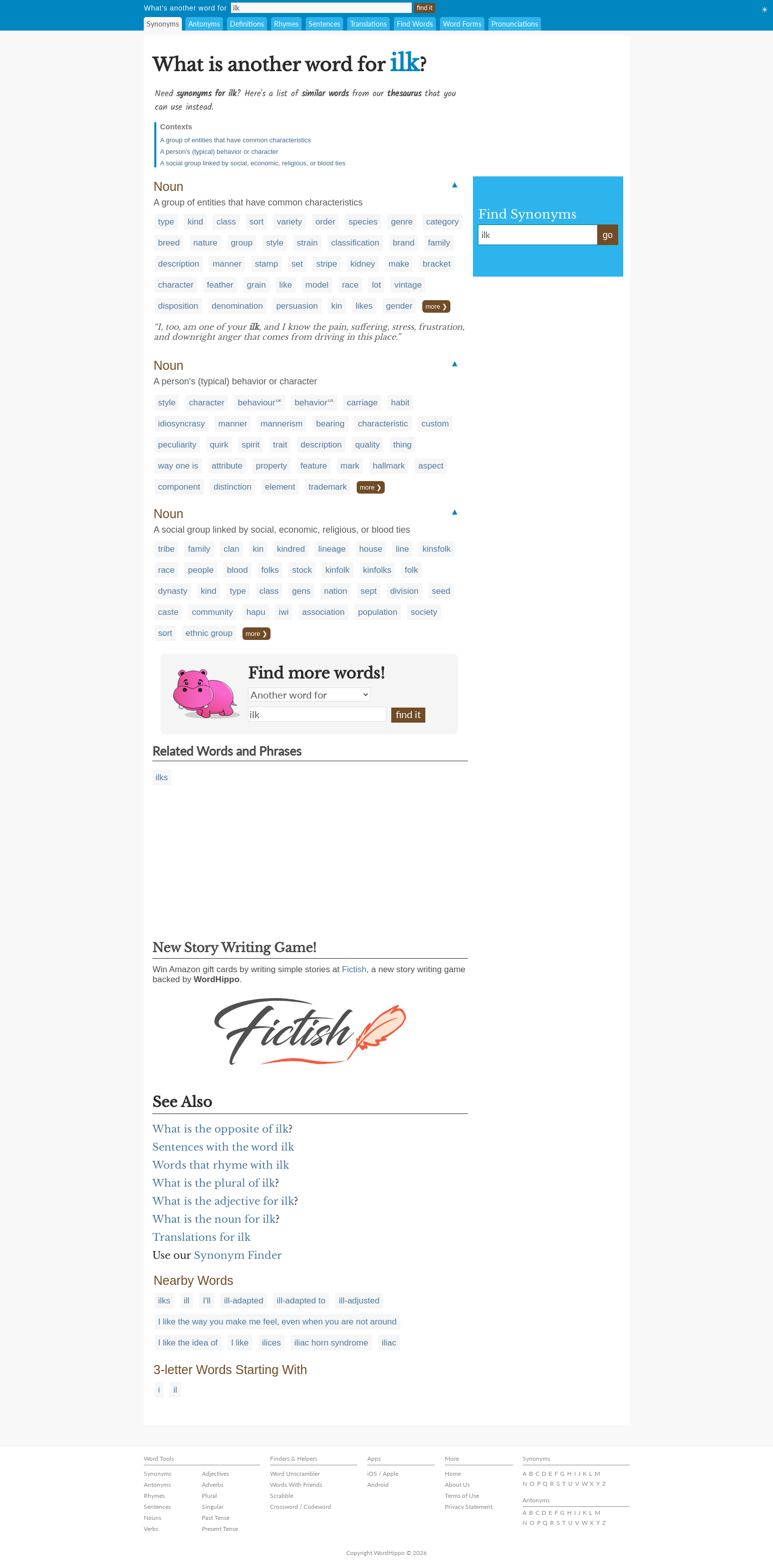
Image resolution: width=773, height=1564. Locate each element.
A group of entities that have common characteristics (235, 140)
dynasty (173, 591)
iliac (389, 1343)
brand (403, 243)
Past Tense (215, 1517)
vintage (408, 285)
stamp (266, 264)
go (608, 235)
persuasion (297, 306)
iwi (284, 612)
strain (307, 243)
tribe (166, 549)
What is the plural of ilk (213, 1183)
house (370, 549)
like (285, 285)
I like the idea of (188, 1343)
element (280, 487)
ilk (317, 714)
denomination (237, 306)
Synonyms (163, 24)
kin (336, 306)
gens (301, 591)
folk (411, 570)
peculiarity (177, 445)
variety (289, 222)
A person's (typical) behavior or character (219, 151)
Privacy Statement (468, 1506)
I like (239, 1343)
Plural (209, 1495)
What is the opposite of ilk (220, 1129)
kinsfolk (436, 549)
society (424, 612)
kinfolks (377, 570)
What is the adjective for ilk (223, 1201)
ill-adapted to (301, 1300)
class (226, 222)
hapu (256, 612)
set (297, 264)
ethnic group (209, 633)
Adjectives (215, 1473)
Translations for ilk (201, 1237)
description (178, 264)
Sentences (324, 24)
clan (231, 549)
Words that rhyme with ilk (220, 1165)
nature (205, 243)
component (179, 487)
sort (256, 222)
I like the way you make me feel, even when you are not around (277, 1321)
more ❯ (436, 306)
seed (441, 591)
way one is (178, 466)
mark (350, 466)
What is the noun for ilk (214, 1219)
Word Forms (462, 24)
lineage (332, 549)
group (241, 243)
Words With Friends (296, 1484)
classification (355, 243)
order (326, 222)
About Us (457, 1484)
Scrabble (281, 1495)
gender (399, 306)
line (402, 549)
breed (169, 243)
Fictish (354, 969)
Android (378, 1484)
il (175, 1390)
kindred (291, 549)
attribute (227, 466)
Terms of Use (462, 1495)
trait (280, 445)
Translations (368, 24)
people (200, 570)
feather (220, 285)
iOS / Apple (382, 1473)
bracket (437, 264)
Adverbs (212, 1484)
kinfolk (338, 570)
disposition (178, 306)
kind (195, 222)
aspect (430, 466)
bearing (330, 423)
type (166, 222)
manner (226, 264)
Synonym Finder (238, 1255)
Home (453, 1473)
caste (168, 612)
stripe (326, 264)
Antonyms (204, 24)
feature (314, 466)
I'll (207, 1300)
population (377, 612)
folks (270, 570)
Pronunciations (514, 24)
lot (376, 285)
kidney (363, 264)
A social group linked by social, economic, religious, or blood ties (253, 163)
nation (335, 591)
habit (400, 402)
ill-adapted (243, 1300)
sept (369, 591)
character (176, 285)
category (442, 222)
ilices (271, 1343)
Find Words (415, 24)
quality (367, 445)
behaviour (257, 402)
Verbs (151, 1528)
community (212, 612)
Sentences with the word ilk (223, 1147)
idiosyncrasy (181, 423)
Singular (212, 1506)
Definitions (247, 24)
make (398, 264)
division (404, 591)
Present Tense (220, 1528)
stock (302, 570)
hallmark (389, 466)
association (323, 612)
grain (256, 285)
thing (402, 445)
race (350, 285)
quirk (219, 445)
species (363, 222)
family (439, 243)
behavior (311, 402)
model (317, 285)
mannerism (282, 423)
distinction (232, 487)
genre (401, 222)
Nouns (152, 1517)
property (271, 466)
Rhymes (286, 24)
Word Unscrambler (295, 1473)
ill (186, 1300)
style (275, 243)
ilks (162, 777)
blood (237, 570)
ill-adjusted (359, 1300)
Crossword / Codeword (300, 1506)
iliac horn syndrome (331, 1343)
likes (364, 306)
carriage (362, 402)
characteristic (383, 423)
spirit (250, 445)
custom (435, 423)
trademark (328, 487)
